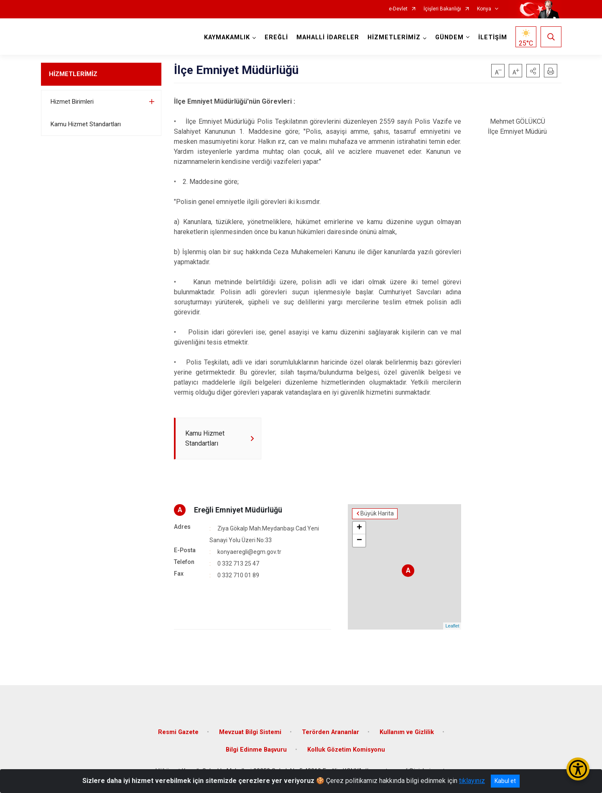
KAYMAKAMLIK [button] (227, 37)
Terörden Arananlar (330, 732)
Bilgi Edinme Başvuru (256, 749)
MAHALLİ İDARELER (327, 37)
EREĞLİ (276, 37)
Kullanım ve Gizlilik (407, 732)
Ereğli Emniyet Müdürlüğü (238, 509)
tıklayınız (472, 781)
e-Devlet (398, 9)
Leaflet (452, 626)
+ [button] (359, 528)
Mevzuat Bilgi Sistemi (250, 732)
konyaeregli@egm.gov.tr (249, 551)
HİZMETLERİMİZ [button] (394, 37)
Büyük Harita (377, 513)
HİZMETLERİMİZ (73, 74)
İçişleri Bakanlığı (442, 9)
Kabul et (505, 781)
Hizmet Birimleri (72, 101)
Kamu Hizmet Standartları (86, 124)
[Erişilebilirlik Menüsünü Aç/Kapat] (577, 768)
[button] (533, 70)
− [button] (359, 540)
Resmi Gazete (178, 732)
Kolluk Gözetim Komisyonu (346, 749)
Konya (484, 9)
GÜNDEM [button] (449, 37)
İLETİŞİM (492, 37)
